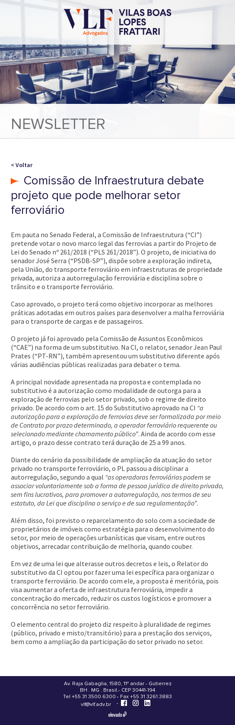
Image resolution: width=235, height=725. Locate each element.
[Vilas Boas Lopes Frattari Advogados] (117, 23)
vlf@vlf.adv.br (96, 704)
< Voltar (21, 165)
